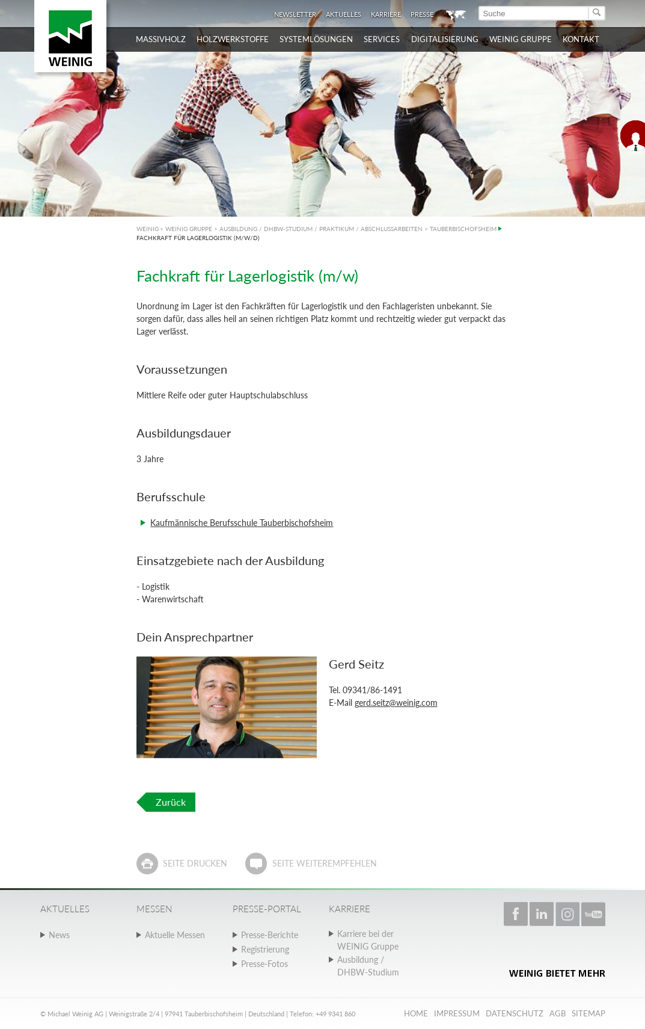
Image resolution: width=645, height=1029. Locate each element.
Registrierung (265, 949)
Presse (422, 14)
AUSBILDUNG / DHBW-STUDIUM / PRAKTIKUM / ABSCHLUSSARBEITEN (321, 228)
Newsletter (295, 14)
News (59, 935)
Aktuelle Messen (175, 935)
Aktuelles (343, 14)
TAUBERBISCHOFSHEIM (463, 228)
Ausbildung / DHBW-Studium (368, 965)
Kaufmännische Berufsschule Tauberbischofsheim (241, 523)
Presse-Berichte (269, 935)
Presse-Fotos (264, 964)
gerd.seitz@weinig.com (396, 702)
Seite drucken (195, 863)
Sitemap (588, 1013)
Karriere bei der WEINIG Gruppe (368, 940)
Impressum (457, 1013)
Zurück (171, 802)
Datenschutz (514, 1013)
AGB (557, 1013)
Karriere (386, 14)
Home (416, 1013)
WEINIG (147, 228)
